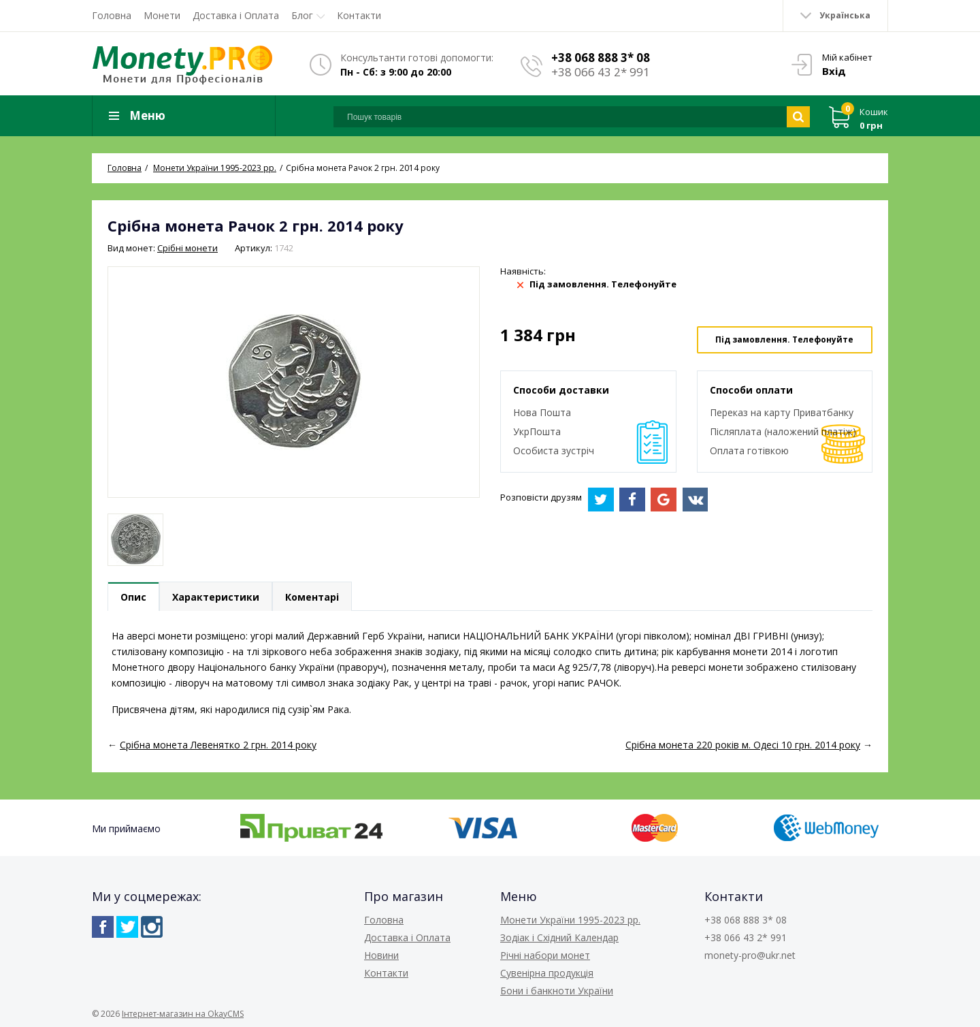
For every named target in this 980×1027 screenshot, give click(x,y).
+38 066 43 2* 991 (600, 72)
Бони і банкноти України (556, 990)
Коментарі (312, 596)
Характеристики (215, 596)
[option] (135, 540)
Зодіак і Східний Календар (559, 937)
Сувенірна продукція (546, 972)
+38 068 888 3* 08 (600, 57)
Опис (133, 596)
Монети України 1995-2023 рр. (570, 919)
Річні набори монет (545, 955)
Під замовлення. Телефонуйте (784, 339)
